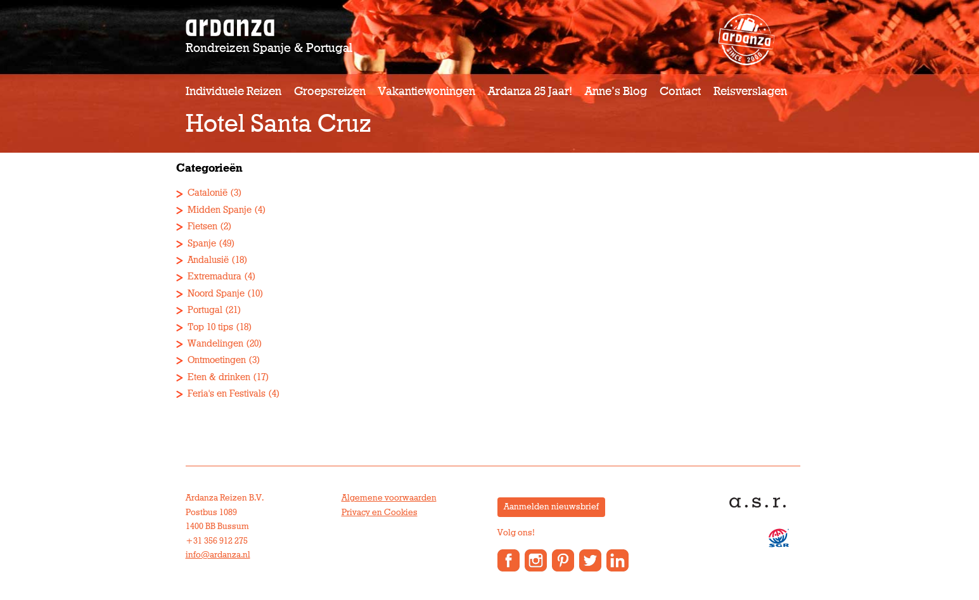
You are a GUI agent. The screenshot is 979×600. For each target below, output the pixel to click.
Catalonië (207, 193)
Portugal (205, 310)
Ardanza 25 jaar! (530, 92)
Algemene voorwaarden (389, 498)
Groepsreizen (330, 92)
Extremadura (214, 276)
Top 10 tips (210, 327)
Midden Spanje (220, 210)
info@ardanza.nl (218, 555)
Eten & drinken (219, 377)
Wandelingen (215, 343)
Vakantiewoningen (426, 92)
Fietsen (202, 226)
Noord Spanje (216, 293)
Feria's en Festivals (227, 394)
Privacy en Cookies (380, 512)
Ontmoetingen (217, 360)
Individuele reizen (233, 92)
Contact (680, 92)
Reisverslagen (750, 92)
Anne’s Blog (616, 92)
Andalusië (208, 260)
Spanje (202, 243)
